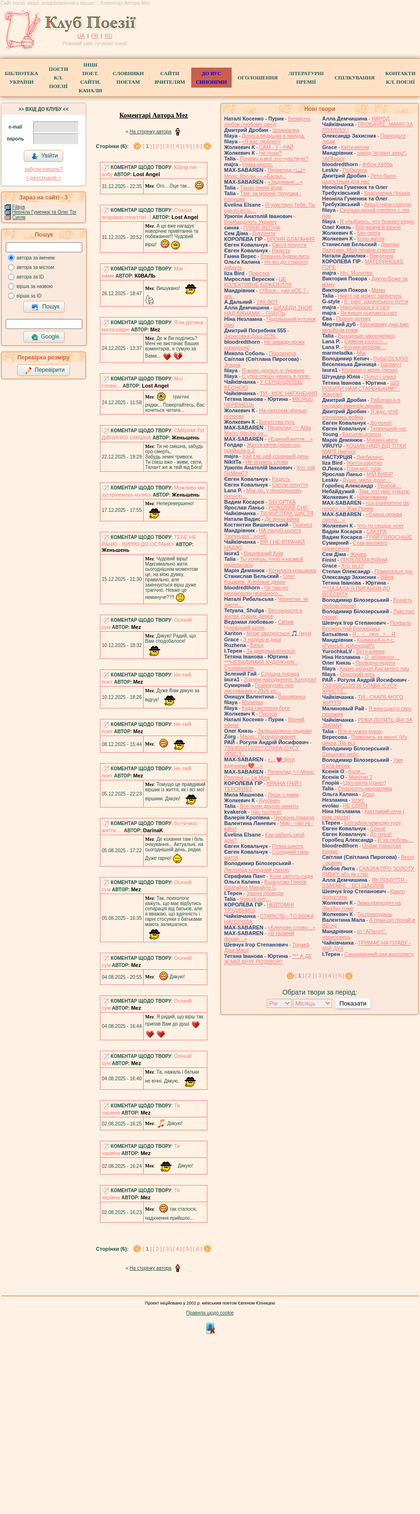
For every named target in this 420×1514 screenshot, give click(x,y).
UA (81, 36)
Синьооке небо (340, 754)
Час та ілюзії (266, 812)
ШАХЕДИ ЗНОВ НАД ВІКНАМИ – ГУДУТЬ (268, 310)
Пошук (45, 307)
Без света (369, 233)
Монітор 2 (360, 777)
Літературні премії (305, 77)
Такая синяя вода (261, 187)
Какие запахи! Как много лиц (374, 668)
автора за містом (35, 267)
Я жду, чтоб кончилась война (360, 414)
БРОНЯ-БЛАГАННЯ (291, 239)
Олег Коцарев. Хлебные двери (259, 579)
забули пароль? (43, 169)
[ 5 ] (187, 146)
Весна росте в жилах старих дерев (263, 613)
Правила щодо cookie (210, 1312)
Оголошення (257, 77)
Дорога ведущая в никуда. (273, 136)
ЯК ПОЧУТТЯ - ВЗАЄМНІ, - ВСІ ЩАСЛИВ (365, 882)
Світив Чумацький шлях (258, 624)
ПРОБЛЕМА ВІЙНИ (363, 560)
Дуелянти (263, 233)
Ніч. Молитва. (356, 273)
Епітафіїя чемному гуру (372, 823)
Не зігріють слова (266, 462)
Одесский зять (357, 674)
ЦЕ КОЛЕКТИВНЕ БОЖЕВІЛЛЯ (258, 282)
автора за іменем (36, 257)
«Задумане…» (285, 182)
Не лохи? (270, 153)
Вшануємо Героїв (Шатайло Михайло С (265, 884)
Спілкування (354, 77)
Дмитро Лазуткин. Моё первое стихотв (360, 247)
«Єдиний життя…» (290, 439)
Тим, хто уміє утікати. (384, 491)
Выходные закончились (366, 336)
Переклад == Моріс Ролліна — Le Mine (269, 774)
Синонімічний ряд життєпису (379, 954)
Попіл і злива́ (380, 376)
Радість (281, 250)
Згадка (232, 365)
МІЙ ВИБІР (380, 474)
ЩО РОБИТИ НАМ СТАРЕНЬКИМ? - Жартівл (361, 388)
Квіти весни (355, 147)
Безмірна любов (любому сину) (267, 121)
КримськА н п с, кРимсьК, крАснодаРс (358, 642)
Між (361, 353)
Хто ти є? (352, 565)
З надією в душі (262, 639)
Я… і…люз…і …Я (373, 634)
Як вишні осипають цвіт (368, 313)
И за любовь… (395, 840)
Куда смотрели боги (266, 708)
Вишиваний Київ (263, 553)
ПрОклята (354, 170)
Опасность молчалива (365, 788)
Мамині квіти (382, 440)
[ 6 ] (197, 146)
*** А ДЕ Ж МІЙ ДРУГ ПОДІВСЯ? (268, 959)
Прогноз (302, 525)
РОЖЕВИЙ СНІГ (289, 507)
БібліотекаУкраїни (21, 77)
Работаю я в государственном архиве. (361, 402)
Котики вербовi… (365, 347)
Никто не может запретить (369, 296)
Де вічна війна (281, 519)
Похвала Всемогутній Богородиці (366, 625)
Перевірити (45, 370)
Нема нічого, (257, 164)
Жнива (358, 554)
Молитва (252, 702)
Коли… (357, 771)
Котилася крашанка (292, 570)
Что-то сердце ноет (380, 525)
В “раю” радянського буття (376, 301)
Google (45, 337)
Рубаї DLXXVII (390, 358)
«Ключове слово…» (292, 927)
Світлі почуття (289, 245)
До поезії (380, 423)
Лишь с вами (283, 794)
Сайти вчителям (170, 77)
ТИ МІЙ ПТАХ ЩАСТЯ (286, 513)
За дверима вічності (270, 651)
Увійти (44, 156)
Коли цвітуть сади (291, 876)
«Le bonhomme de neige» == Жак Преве (365, 505)
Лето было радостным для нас (359, 178)
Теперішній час (388, 428)
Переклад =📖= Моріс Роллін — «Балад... (264, 173)
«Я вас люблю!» (261, 141)
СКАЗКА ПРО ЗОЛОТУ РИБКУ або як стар (368, 871)
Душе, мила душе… (366, 480)
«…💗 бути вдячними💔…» (259, 762)
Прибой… (389, 485)
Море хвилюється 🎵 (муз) (278, 633)
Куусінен (269, 800)
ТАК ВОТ (267, 302)
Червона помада (294, 817)
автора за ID (30, 276)
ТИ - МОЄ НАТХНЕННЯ (288, 393)
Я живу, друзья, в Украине (273, 370)
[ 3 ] (167, 146)
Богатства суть (277, 422)
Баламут (391, 364)
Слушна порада (280, 674)
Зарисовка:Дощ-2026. (250, 336)
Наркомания (372, 497)
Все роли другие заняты (269, 806)
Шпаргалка (286, 130)
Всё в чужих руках (360, 731)
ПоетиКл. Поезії (58, 77)
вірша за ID (29, 296)
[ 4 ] (177, 146)
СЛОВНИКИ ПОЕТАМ (128, 77)
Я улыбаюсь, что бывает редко (377, 221)
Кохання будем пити (285, 256)
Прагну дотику (353, 318)
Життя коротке (364, 463)
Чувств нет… (255, 899)
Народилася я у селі (364, 307)
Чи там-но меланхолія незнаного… (256, 590)
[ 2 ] (157, 146)
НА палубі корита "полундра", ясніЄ (262, 533)
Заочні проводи (264, 893)
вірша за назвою (35, 286)
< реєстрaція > (43, 177)
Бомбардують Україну (250, 222)
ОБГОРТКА (281, 502)
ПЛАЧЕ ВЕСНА (262, 227)
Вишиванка (292, 696)
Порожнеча (282, 353)
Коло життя (371, 238)
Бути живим (370, 651)
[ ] (147, 146)
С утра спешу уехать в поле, (276, 376)
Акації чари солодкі (387, 204)
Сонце (377, 828)
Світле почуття (290, 485)
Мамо (378, 290)
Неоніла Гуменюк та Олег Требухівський (56, 212)
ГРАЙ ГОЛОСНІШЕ (389, 537)
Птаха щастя (287, 846)
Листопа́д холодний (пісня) (256, 870)
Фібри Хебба (377, 164)
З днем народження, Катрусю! (280, 679)
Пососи (268, 714)
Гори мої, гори (364, 468)
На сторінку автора (150, 131)
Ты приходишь (374, 914)
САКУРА (376, 531)
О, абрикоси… (381, 657)
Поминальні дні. (393, 571)
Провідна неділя (375, 663)
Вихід (257, 645)
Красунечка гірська (387, 193)
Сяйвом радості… (366, 341)
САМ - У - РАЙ (276, 147)
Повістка (259, 273)
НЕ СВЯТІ (355, 805)
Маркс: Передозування (268, 736)
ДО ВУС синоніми (211, 77)
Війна (387, 577)
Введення (381, 256)
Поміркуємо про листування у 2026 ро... (258, 688)
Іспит (358, 800)
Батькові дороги (361, 434)
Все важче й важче (378, 227)
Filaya (18, 206)
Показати (352, 1003)
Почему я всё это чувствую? (274, 158)
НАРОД (380, 118)
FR (94, 36)
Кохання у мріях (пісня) (370, 370)
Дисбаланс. (370, 457)
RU (108, 36)
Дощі (368, 794)
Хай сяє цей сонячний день (275, 456)
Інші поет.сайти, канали (90, 77)
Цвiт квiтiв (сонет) (364, 783)
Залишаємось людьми (284, 731)
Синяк (19, 217)
